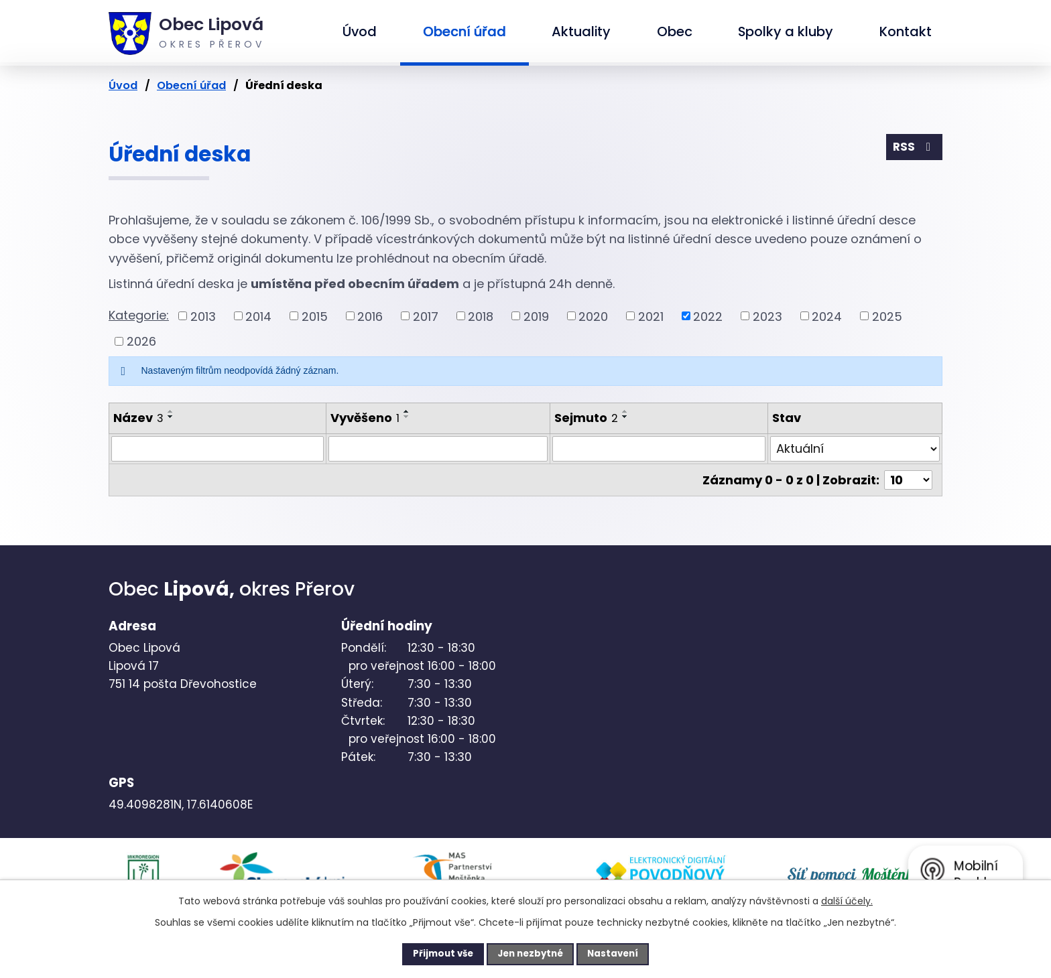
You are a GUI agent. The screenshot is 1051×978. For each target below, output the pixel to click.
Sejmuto (586, 417)
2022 (708, 315)
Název (138, 417)
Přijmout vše (433, 953)
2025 (887, 315)
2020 (593, 315)
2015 (315, 315)
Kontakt (905, 31)
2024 (827, 315)
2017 (425, 315)
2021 (651, 315)
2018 (480, 315)
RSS (913, 148)
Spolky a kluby (785, 31)
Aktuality (581, 31)
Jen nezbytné (530, 953)
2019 (536, 315)
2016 (370, 315)
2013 (203, 315)
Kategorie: (139, 315)
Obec (674, 31)
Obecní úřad (464, 31)
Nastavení (623, 953)
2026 (141, 341)
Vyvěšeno (364, 417)
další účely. (847, 899)
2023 (767, 315)
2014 (258, 315)
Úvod (360, 31)
